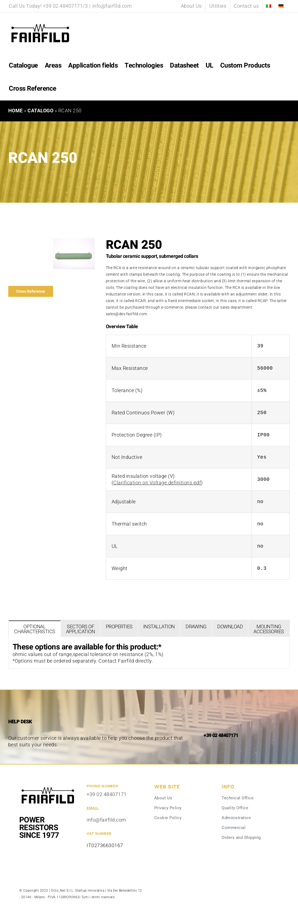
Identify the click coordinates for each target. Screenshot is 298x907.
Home (15, 110)
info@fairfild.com (112, 6)
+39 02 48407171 (107, 794)
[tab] (34, 628)
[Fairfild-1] (47, 786)
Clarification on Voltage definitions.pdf (157, 482)
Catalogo (40, 110)
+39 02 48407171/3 (65, 6)
